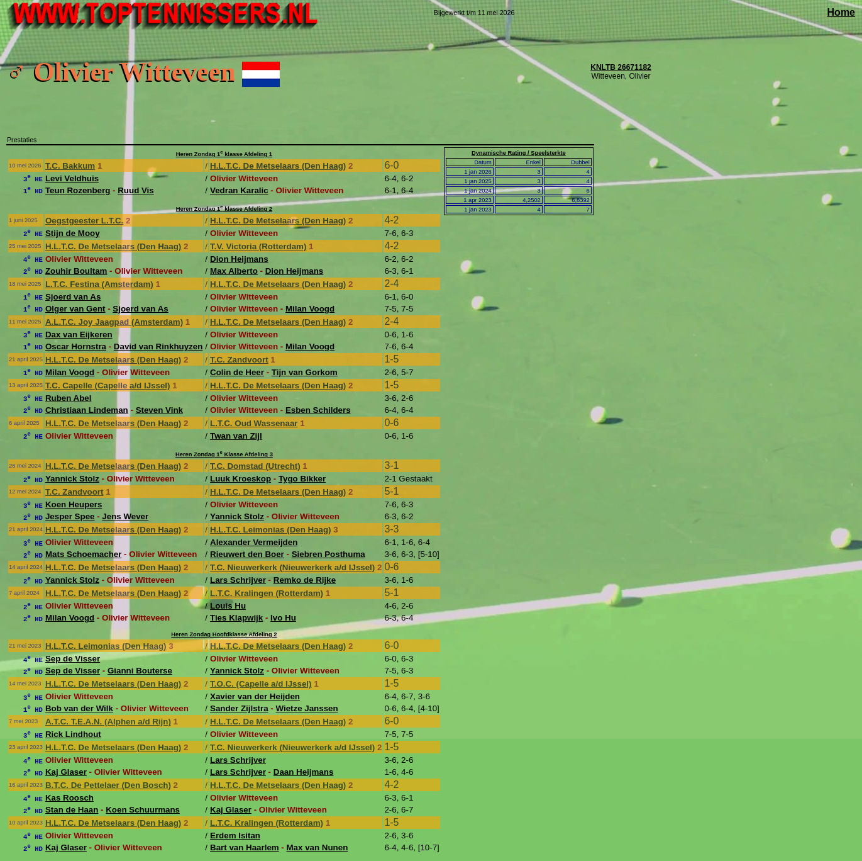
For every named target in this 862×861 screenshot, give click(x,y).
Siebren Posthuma (328, 554)
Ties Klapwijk (236, 617)
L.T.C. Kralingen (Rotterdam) (266, 593)
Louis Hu (228, 606)
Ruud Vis (136, 190)
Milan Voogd (309, 308)
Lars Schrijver (238, 580)
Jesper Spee (70, 516)
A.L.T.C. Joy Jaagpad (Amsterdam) (114, 322)
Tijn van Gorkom (305, 372)
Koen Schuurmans (143, 809)
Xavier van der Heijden (255, 696)
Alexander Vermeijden (253, 542)
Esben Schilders (318, 410)
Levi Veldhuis (72, 178)
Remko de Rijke (305, 580)
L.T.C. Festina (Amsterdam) (99, 284)
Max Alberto (234, 271)
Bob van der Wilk (79, 708)
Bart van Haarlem (244, 847)
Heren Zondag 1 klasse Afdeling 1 (224, 154)
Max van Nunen (317, 847)
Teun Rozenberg (77, 190)
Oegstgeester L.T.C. (84, 220)
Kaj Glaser (66, 772)
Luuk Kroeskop (240, 478)
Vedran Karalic (239, 190)
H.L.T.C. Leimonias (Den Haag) (270, 529)
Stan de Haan (71, 809)
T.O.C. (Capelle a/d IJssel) (260, 684)
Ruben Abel (68, 398)
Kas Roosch (69, 797)
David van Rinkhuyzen (158, 346)
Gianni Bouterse (140, 670)
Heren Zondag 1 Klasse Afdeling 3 (224, 454)
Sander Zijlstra (239, 708)
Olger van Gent (75, 308)
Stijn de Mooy (72, 233)
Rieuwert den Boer (247, 554)
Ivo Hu (283, 617)
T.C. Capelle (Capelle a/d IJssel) (107, 385)
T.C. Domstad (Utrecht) (255, 466)
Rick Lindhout (73, 734)
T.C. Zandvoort (239, 359)
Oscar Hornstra (75, 346)
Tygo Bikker (302, 478)
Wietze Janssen (306, 708)
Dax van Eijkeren (79, 334)
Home (841, 12)
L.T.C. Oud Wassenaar (253, 423)
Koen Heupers (73, 504)
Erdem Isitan (235, 835)
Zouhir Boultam (76, 271)
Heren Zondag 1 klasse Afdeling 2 (224, 209)
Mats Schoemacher (83, 554)
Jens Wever (125, 516)
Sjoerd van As (73, 296)
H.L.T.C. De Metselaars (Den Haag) (278, 166)
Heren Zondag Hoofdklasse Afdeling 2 (224, 634)
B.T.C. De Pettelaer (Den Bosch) (108, 785)
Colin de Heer (237, 372)
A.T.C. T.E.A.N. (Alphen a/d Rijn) (108, 721)
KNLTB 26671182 (620, 67)
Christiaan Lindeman (86, 410)
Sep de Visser (72, 658)
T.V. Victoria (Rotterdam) (258, 246)
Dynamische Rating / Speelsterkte (519, 153)
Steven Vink (159, 410)
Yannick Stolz (72, 478)
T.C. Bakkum (70, 166)
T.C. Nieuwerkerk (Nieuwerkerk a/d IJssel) (292, 567)
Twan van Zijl (236, 436)
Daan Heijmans (304, 772)
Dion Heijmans (239, 259)
